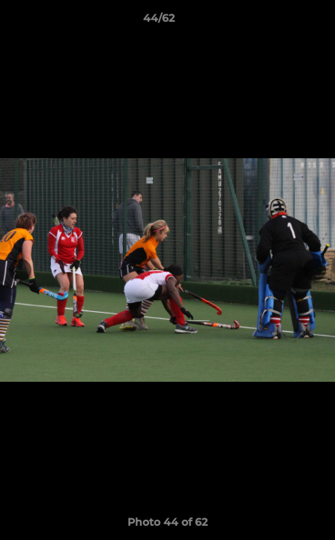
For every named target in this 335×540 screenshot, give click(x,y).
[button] (281, 21)
